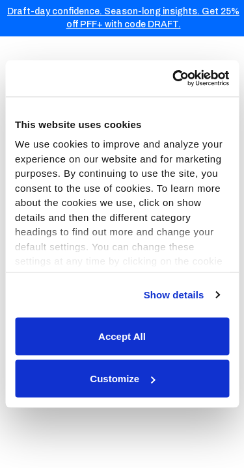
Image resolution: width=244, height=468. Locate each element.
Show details (174, 294)
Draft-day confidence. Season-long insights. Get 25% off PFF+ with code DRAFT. (123, 17)
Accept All (122, 335)
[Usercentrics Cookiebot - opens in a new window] (173, 78)
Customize (122, 378)
